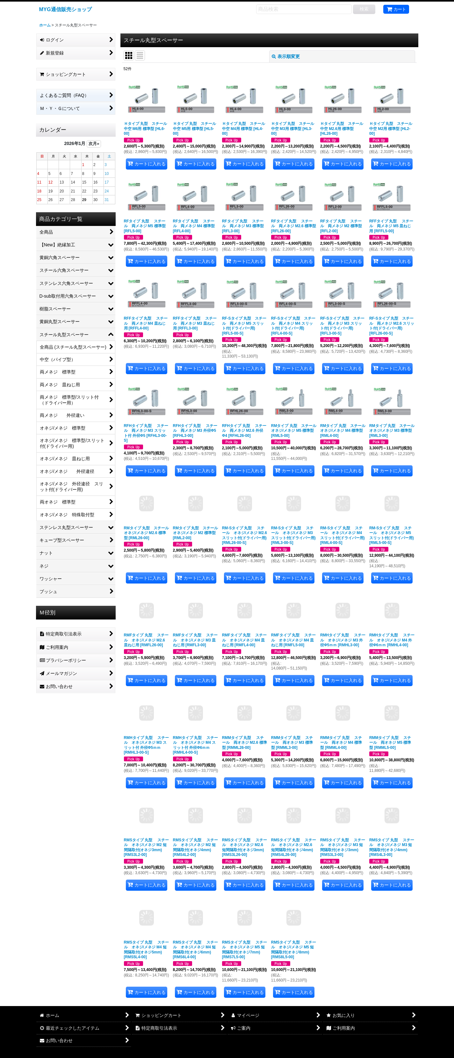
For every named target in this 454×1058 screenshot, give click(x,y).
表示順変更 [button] (286, 56)
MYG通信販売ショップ (65, 9)
